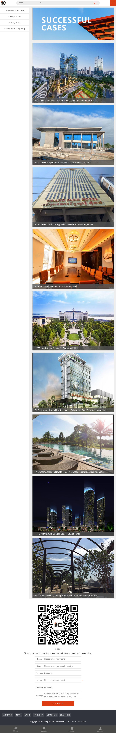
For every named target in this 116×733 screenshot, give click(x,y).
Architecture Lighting (14, 28)
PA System (14, 22)
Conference (52, 715)
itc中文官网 (7, 715)
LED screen (65, 715)
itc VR (18, 715)
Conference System (14, 10)
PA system (38, 715)
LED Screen (14, 16)
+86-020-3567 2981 (78, 722)
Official (27, 715)
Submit (58, 704)
